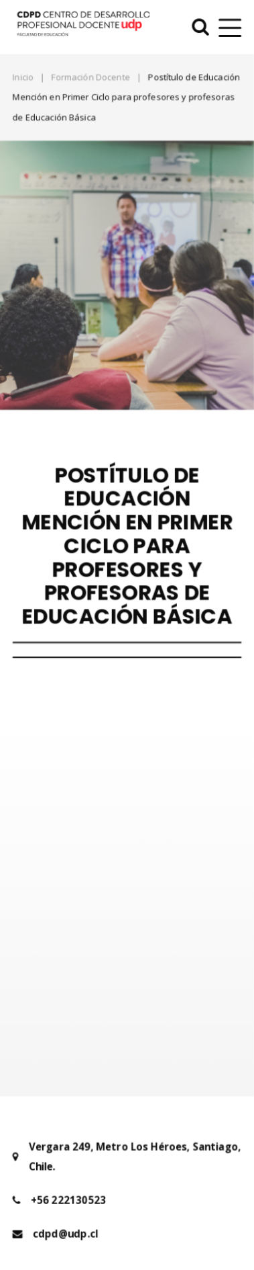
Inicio (22, 76)
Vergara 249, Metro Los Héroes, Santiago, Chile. (135, 1137)
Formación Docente (91, 76)
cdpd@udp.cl (65, 1214)
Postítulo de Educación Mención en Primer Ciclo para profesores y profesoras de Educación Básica (126, 96)
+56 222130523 (68, 1180)
